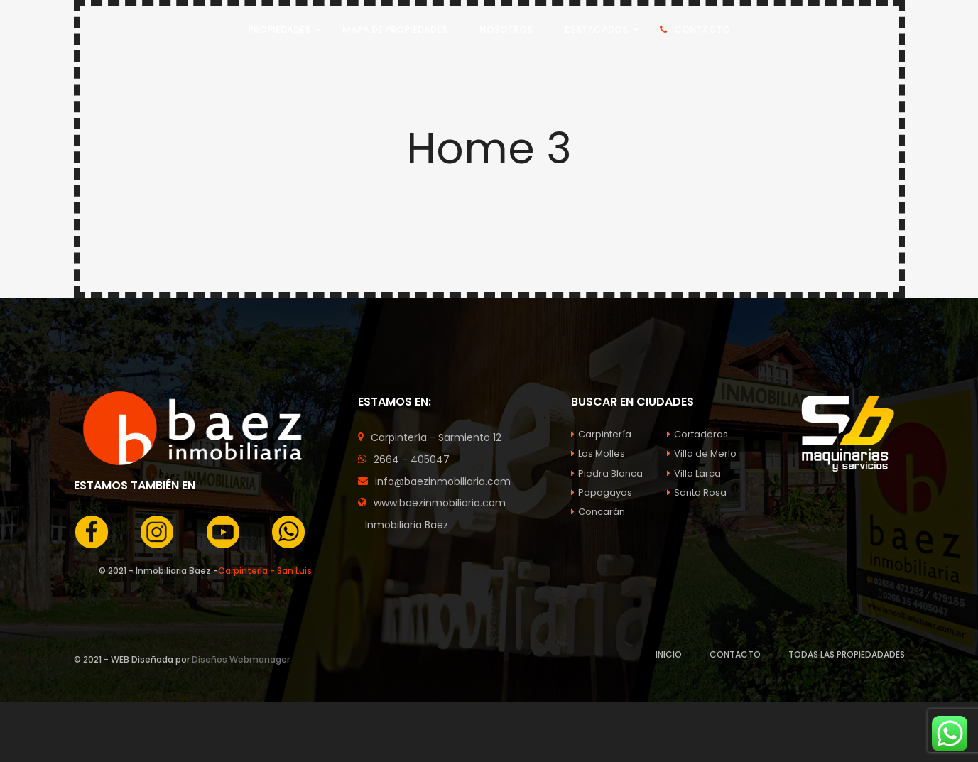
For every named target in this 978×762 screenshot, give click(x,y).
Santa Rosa (697, 492)
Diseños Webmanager (241, 659)
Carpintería (601, 434)
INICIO (669, 654)
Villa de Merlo (702, 453)
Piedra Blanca (607, 473)
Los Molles (598, 453)
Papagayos (601, 492)
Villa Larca (694, 473)
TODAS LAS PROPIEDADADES (846, 654)
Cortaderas (697, 434)
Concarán (598, 511)
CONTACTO (735, 654)
